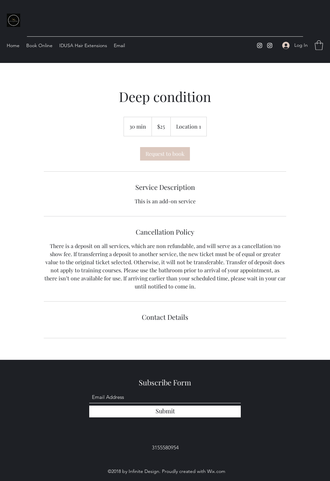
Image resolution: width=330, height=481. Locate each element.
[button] (319, 45)
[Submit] (165, 411)
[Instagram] (259, 45)
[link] (165, 154)
